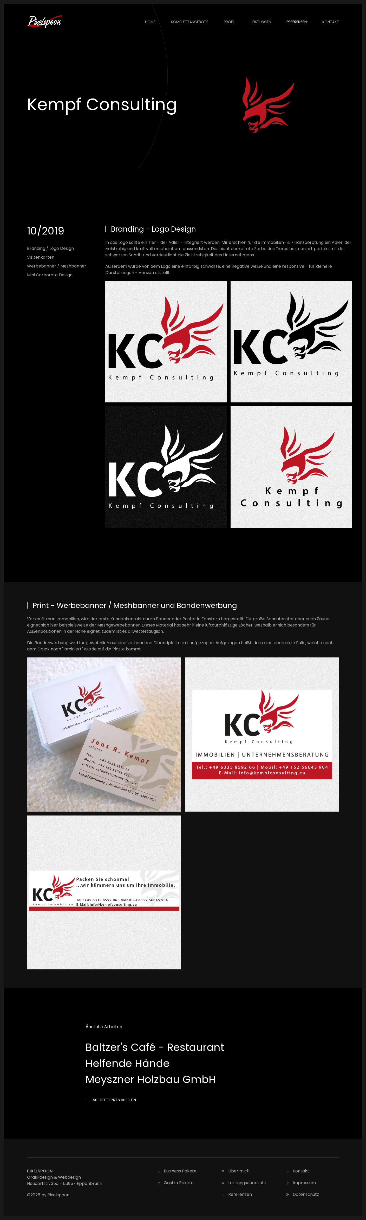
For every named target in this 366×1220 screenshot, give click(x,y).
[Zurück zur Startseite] (45, 22)
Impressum (300, 1183)
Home (150, 21)
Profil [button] (229, 21)
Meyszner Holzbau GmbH (151, 1079)
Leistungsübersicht (243, 1183)
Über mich (235, 1171)
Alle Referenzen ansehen (114, 1099)
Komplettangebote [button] (189, 21)
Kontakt (330, 21)
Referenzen (297, 21)
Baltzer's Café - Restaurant (155, 1047)
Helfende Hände (127, 1063)
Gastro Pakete (175, 1183)
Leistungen (261, 21)
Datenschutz (302, 1194)
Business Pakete (176, 1171)
